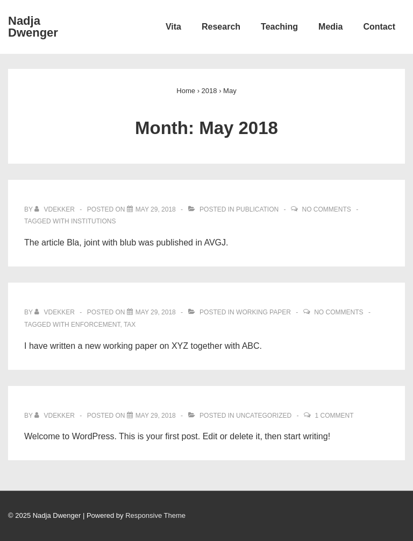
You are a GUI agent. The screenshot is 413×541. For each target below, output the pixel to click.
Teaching (279, 26)
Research (221, 26)
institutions (93, 221)
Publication (257, 209)
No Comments (326, 209)
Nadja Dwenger (33, 26)
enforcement (95, 324)
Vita (173, 26)
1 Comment (334, 415)
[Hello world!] (156, 415)
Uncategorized (263, 415)
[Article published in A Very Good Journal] (156, 209)
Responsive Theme (155, 515)
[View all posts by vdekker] (55, 209)
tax (130, 324)
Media (330, 26)
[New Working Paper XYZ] (156, 312)
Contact (379, 26)
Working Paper (263, 312)
